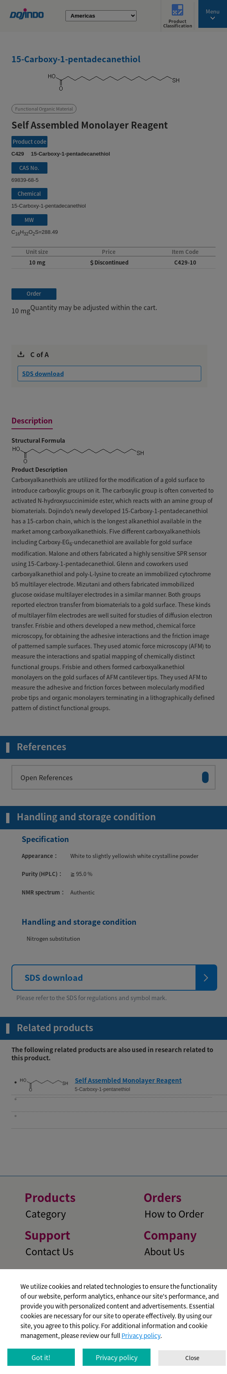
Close (192, 1358)
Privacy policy (140, 1335)
